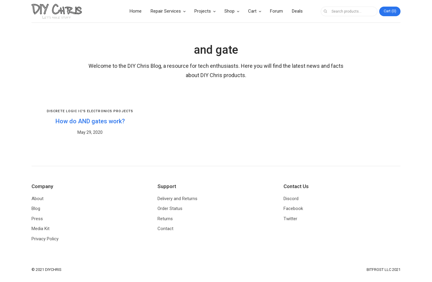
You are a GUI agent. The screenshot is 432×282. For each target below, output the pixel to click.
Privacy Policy (45, 239)
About (38, 198)
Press (37, 218)
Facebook (293, 208)
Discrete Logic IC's (66, 111)
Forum (276, 11)
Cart (252, 11)
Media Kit (41, 228)
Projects (202, 11)
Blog (36, 208)
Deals (297, 11)
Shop (229, 11)
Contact (165, 228)
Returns (165, 218)
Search (325, 11)
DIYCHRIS (53, 269)
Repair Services (166, 11)
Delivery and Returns (177, 198)
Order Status (170, 208)
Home (136, 11)
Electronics (99, 111)
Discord (291, 198)
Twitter (290, 218)
